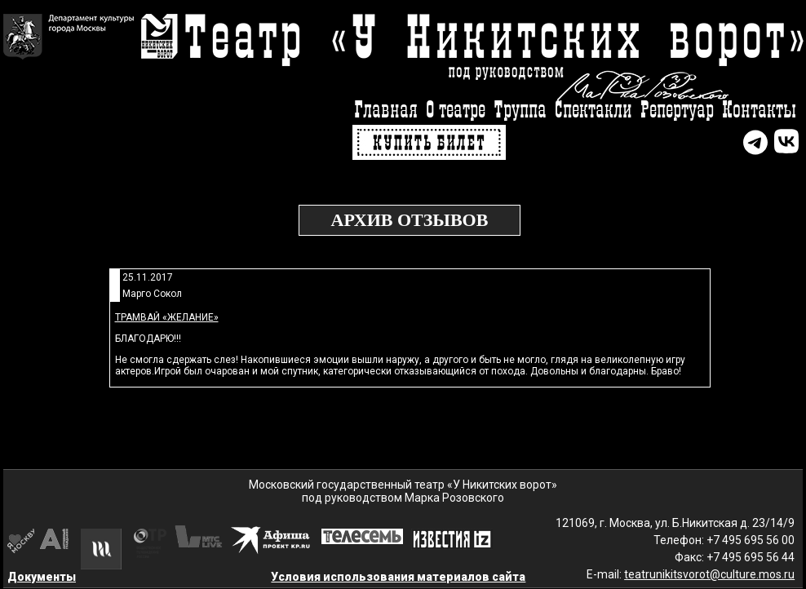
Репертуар (677, 110)
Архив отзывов (410, 220)
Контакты (759, 110)
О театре (455, 110)
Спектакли (593, 110)
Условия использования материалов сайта (398, 576)
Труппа (520, 110)
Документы (41, 576)
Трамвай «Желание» (167, 317)
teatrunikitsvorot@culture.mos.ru (709, 574)
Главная (386, 110)
